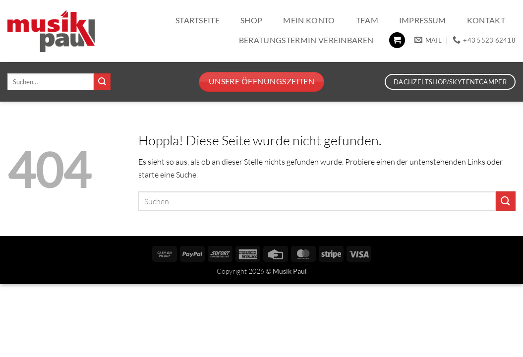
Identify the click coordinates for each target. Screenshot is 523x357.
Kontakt (486, 20)
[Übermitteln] (102, 81)
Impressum (422, 20)
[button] (397, 40)
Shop (251, 20)
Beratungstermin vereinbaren (306, 40)
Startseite (197, 20)
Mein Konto (309, 20)
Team (367, 20)
